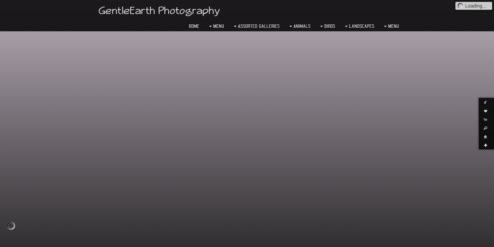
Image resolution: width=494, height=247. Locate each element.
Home (194, 26)
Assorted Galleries (256, 26)
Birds (327, 26)
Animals (299, 26)
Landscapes (358, 26)
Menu (216, 26)
